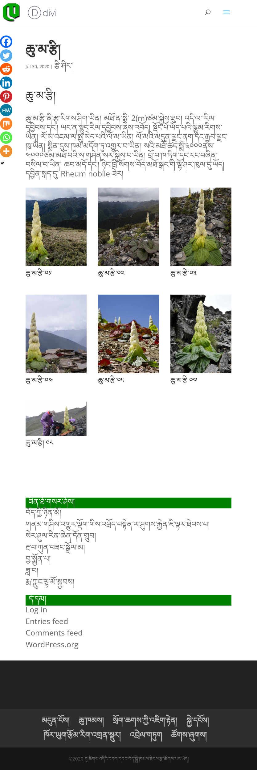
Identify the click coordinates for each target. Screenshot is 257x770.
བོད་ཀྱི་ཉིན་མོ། (44, 512)
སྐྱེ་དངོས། (197, 720)
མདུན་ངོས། (56, 720)
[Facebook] (6, 41)
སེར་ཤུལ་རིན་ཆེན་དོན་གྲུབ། (61, 535)
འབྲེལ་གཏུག (146, 735)
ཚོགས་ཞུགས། (189, 735)
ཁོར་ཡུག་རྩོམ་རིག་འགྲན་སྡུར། (82, 735)
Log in (36, 609)
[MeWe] (6, 110)
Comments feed (54, 632)
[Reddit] (6, 69)
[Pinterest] (6, 96)
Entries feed (47, 621)
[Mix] (6, 124)
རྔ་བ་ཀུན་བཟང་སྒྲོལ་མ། (55, 547)
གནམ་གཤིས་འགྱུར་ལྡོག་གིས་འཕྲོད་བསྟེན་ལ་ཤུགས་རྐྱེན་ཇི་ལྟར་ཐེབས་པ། (118, 524)
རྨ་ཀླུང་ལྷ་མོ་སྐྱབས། (50, 581)
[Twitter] (6, 55)
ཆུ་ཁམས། (91, 720)
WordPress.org (52, 644)
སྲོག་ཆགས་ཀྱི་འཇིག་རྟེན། (145, 720)
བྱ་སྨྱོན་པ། (38, 558)
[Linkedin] (6, 83)
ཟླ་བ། (32, 570)
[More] (6, 151)
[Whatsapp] (6, 137)
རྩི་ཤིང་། (64, 65)
